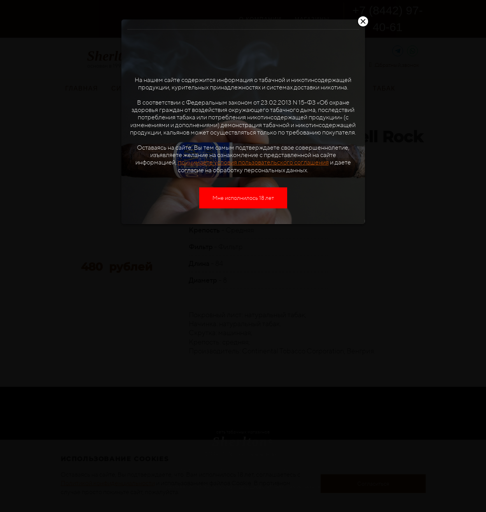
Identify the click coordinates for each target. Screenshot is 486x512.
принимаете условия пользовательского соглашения (253, 162)
